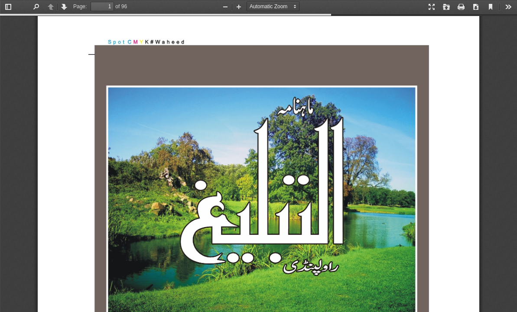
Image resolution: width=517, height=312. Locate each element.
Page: (80, 6)
